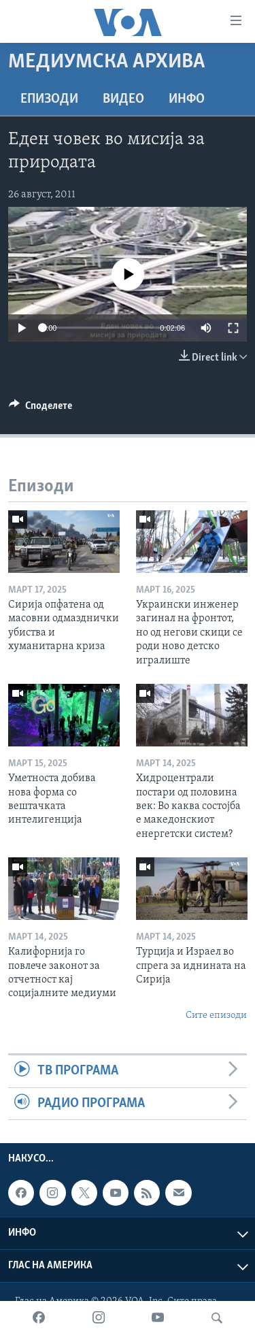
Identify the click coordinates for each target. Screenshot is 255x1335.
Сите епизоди (216, 1015)
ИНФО (187, 99)
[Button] (40, 409)
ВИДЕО (123, 99)
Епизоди (49, 99)
